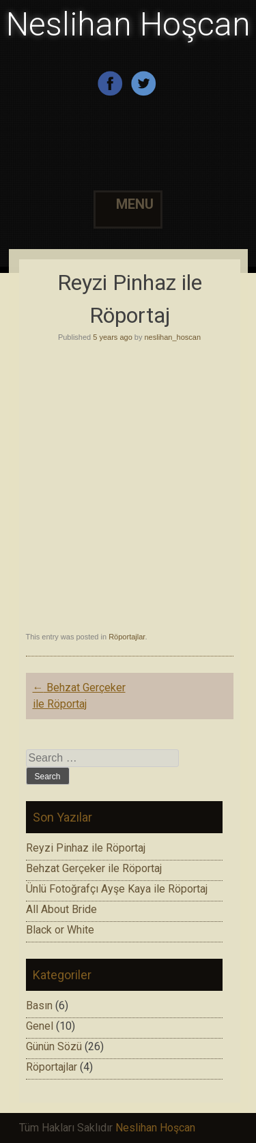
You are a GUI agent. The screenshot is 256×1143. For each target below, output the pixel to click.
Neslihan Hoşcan (128, 24)
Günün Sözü (54, 1046)
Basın (39, 1005)
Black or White (60, 929)
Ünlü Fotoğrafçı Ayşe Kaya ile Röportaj (117, 888)
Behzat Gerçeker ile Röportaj (94, 868)
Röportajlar (127, 637)
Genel (39, 1025)
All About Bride (61, 909)
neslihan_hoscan (173, 337)
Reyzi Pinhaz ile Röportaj (85, 847)
